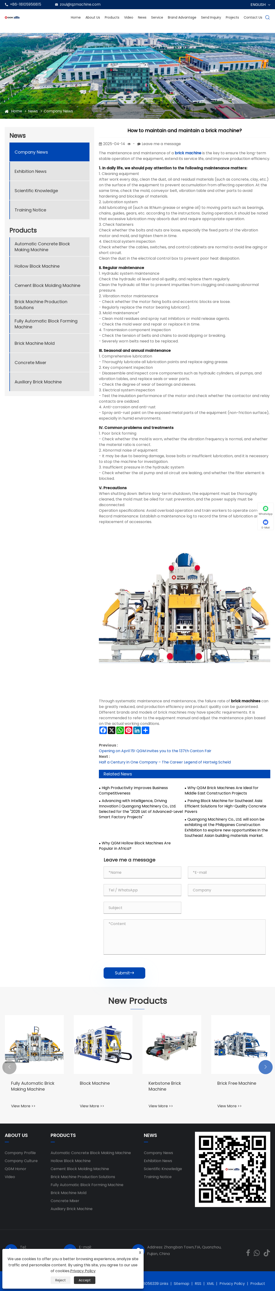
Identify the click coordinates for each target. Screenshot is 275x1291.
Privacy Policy (232, 1283)
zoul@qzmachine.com (80, 4)
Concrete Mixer (30, 362)
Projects (232, 17)
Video (128, 17)
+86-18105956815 (25, 4)
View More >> (23, 1106)
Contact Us (253, 17)
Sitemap (181, 1283)
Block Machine (95, 1083)
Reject (60, 1280)
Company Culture (21, 1161)
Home (76, 17)
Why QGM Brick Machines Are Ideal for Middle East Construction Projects (222, 790)
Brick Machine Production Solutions (41, 304)
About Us (92, 17)
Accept (85, 1280)
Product (257, 1283)
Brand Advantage (182, 17)
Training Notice (30, 210)
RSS (198, 1283)
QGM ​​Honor (15, 1169)
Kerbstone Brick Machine (165, 1086)
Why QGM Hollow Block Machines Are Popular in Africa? (135, 846)
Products (112, 17)
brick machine (188, 153)
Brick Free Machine (236, 1083)
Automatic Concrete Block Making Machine (42, 247)
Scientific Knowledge (36, 191)
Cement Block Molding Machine (47, 285)
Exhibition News (31, 171)
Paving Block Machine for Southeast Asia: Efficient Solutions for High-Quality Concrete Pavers (225, 806)
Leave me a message (161, 144)
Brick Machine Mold (35, 343)
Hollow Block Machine (37, 266)
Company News (58, 111)
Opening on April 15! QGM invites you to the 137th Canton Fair (155, 751)
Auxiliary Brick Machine (38, 382)
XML (210, 1283)
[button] (9, 1067)
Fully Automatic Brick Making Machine (32, 1086)
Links (164, 1283)
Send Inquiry (211, 17)
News (142, 17)
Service (157, 17)
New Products (137, 1001)
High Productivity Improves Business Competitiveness (133, 790)
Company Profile (20, 1153)
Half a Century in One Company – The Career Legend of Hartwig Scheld (165, 762)
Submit (124, 973)
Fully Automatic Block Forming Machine (46, 324)
